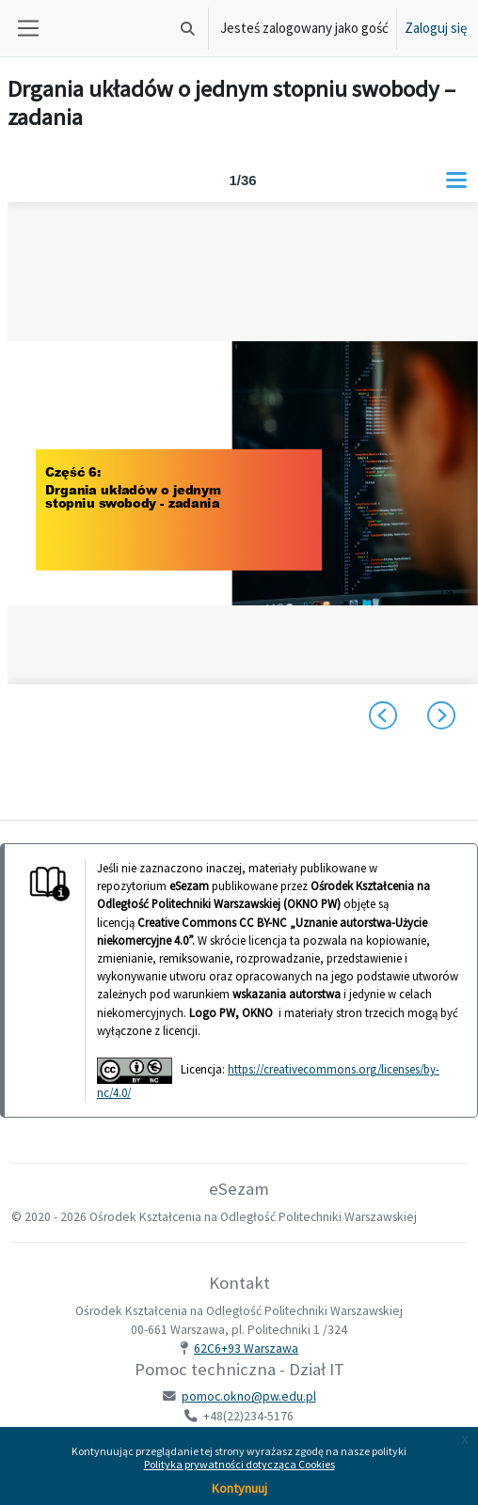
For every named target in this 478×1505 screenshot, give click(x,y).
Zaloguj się (436, 28)
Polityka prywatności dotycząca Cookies (239, 1464)
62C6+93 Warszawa (246, 1348)
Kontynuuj (239, 1488)
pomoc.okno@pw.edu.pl (249, 1396)
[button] (187, 28)
